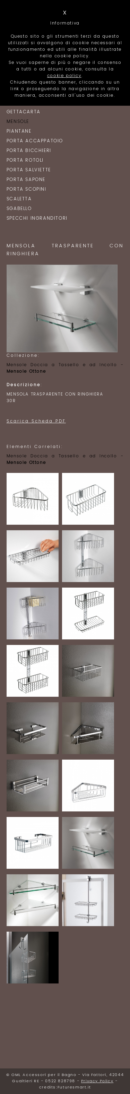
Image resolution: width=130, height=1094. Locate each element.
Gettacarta (24, 112)
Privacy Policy (97, 1081)
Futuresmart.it (74, 1087)
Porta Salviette (29, 170)
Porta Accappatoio (35, 141)
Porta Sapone (26, 179)
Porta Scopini (26, 189)
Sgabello (19, 208)
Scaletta (19, 199)
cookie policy (64, 76)
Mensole (18, 121)
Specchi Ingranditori (37, 218)
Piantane (19, 131)
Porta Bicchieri (29, 150)
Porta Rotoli (25, 160)
